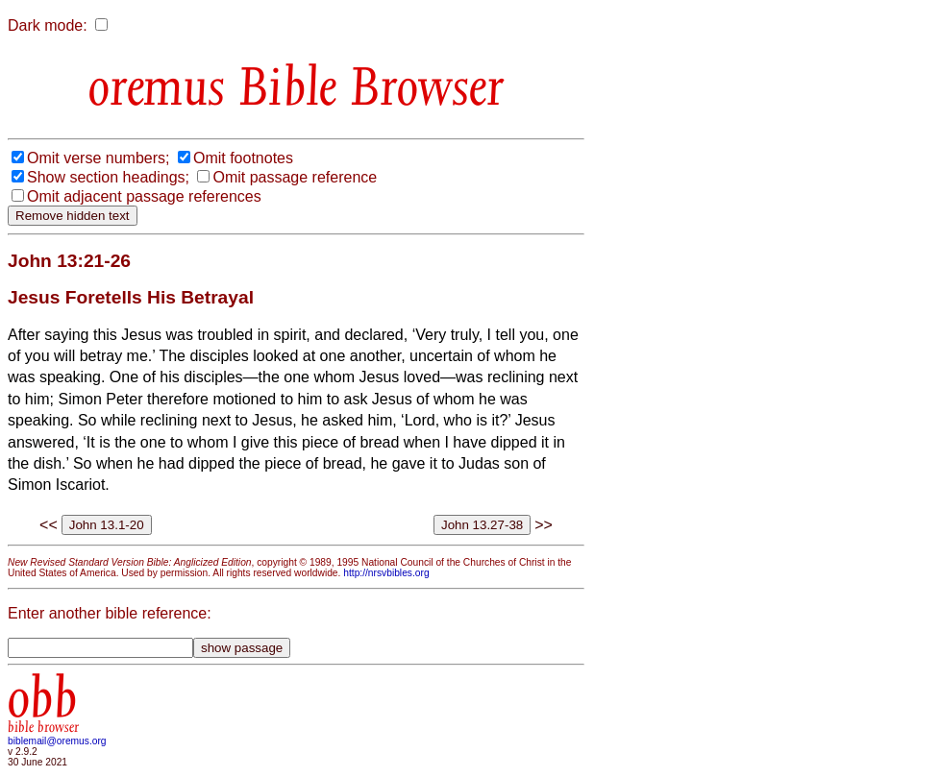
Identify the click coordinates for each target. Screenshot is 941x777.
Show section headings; (108, 177)
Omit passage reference (294, 177)
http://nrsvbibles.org (386, 573)
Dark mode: (47, 25)
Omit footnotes (243, 158)
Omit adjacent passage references (144, 196)
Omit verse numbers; (98, 158)
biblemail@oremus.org (57, 741)
